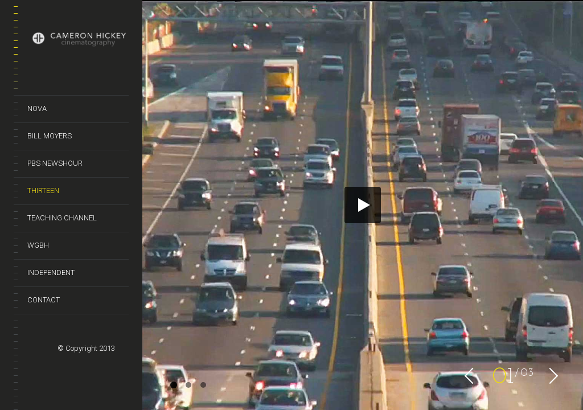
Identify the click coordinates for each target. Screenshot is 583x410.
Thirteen (43, 190)
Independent (51, 272)
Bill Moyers (49, 136)
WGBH (38, 245)
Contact (43, 300)
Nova (37, 108)
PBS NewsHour (55, 163)
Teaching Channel (62, 218)
